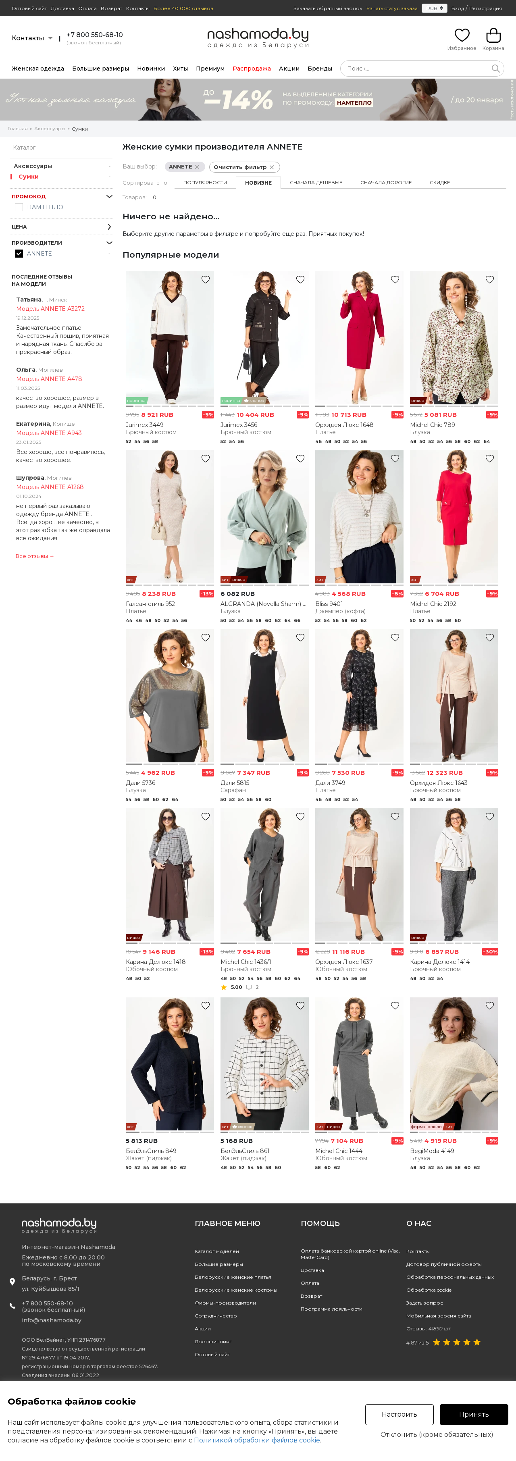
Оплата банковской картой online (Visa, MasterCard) (350, 1254)
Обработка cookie (429, 1290)
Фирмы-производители (225, 1303)
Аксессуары (49, 128)
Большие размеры (100, 68)
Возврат (111, 8)
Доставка (62, 8)
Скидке (440, 182)
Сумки (80, 129)
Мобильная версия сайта (438, 1316)
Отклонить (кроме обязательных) (437, 1434)
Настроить (399, 1414)
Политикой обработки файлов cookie (257, 1440)
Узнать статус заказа (392, 8)
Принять (474, 1414)
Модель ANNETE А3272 (50, 308)
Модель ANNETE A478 (49, 379)
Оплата (87, 8)
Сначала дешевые (316, 182)
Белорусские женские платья (233, 1277)
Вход (458, 8)
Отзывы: (429, 1329)
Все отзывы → (35, 556)
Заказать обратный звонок (328, 8)
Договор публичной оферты (444, 1264)
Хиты (180, 68)
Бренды (320, 68)
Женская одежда (38, 68)
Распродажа (252, 68)
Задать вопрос (424, 1303)
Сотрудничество (216, 1316)
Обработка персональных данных (450, 1277)
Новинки (151, 68)
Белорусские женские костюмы (236, 1290)
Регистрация (485, 8)
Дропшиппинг (213, 1341)
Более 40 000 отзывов (183, 8)
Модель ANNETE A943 (49, 433)
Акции (289, 68)
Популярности (205, 182)
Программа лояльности (331, 1309)
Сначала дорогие (386, 182)
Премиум (210, 68)
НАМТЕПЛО (45, 207)
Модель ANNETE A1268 (50, 487)
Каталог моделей (217, 1251)
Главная (18, 128)
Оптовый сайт (29, 8)
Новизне (258, 183)
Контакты (138, 8)
